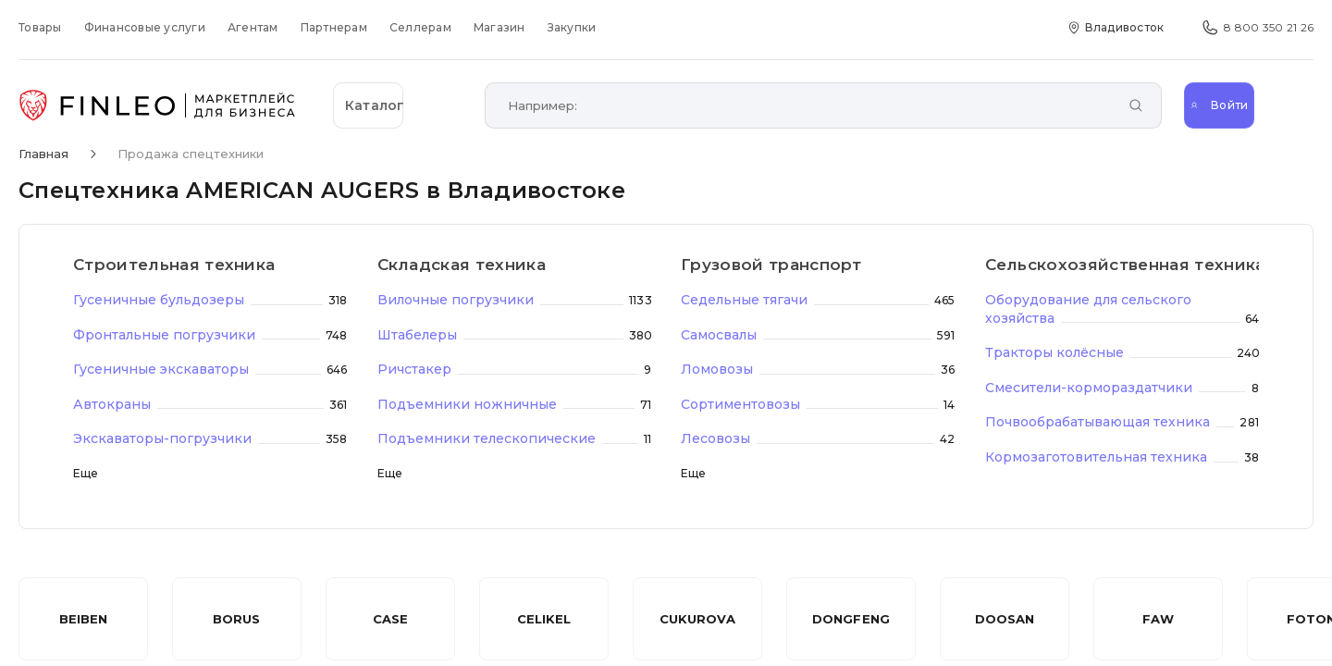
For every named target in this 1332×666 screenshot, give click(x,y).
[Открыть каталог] (397, 105)
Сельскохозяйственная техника (1122, 264)
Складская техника (462, 264)
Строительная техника (174, 264)
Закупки (572, 27)
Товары (40, 27)
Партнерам (334, 27)
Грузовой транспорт (771, 264)
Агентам (253, 27)
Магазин (499, 27)
